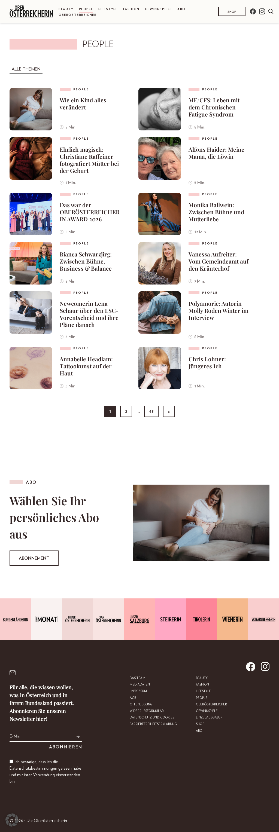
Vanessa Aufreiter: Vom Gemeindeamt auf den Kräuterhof (218, 261)
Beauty (66, 9)
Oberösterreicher (78, 14)
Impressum (138, 691)
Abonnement (34, 558)
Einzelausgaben (209, 717)
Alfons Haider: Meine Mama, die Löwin (216, 153)
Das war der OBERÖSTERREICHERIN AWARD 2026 (90, 211)
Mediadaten (140, 684)
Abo (181, 9)
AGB (133, 697)
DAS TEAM (137, 678)
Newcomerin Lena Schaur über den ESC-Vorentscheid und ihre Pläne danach (89, 314)
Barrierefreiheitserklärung (153, 724)
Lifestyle (107, 9)
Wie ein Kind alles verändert (83, 103)
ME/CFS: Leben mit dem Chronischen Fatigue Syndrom (214, 107)
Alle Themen (26, 69)
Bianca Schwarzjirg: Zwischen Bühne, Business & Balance (86, 261)
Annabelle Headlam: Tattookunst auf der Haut (86, 366)
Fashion (131, 9)
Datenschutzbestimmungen (33, 768)
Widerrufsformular (147, 710)
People (86, 9)
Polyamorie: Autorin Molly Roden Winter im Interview (218, 310)
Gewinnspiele (158, 9)
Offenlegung (141, 704)
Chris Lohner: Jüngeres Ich (207, 362)
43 (151, 411)
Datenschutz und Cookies (152, 717)
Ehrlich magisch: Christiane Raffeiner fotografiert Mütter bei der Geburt (89, 160)
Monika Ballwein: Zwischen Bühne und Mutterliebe (216, 211)
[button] (12, 820)
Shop (232, 11)
